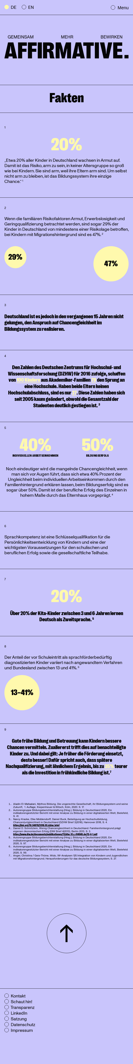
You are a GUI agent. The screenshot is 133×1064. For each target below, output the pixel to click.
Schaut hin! (18, 1002)
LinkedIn (15, 1013)
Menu (120, 7)
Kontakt (15, 996)
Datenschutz (19, 1025)
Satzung (15, 1019)
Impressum (18, 1030)
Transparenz (19, 1007)
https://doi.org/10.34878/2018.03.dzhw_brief (36, 825)
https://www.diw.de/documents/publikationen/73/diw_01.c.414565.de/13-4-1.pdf (55, 834)
